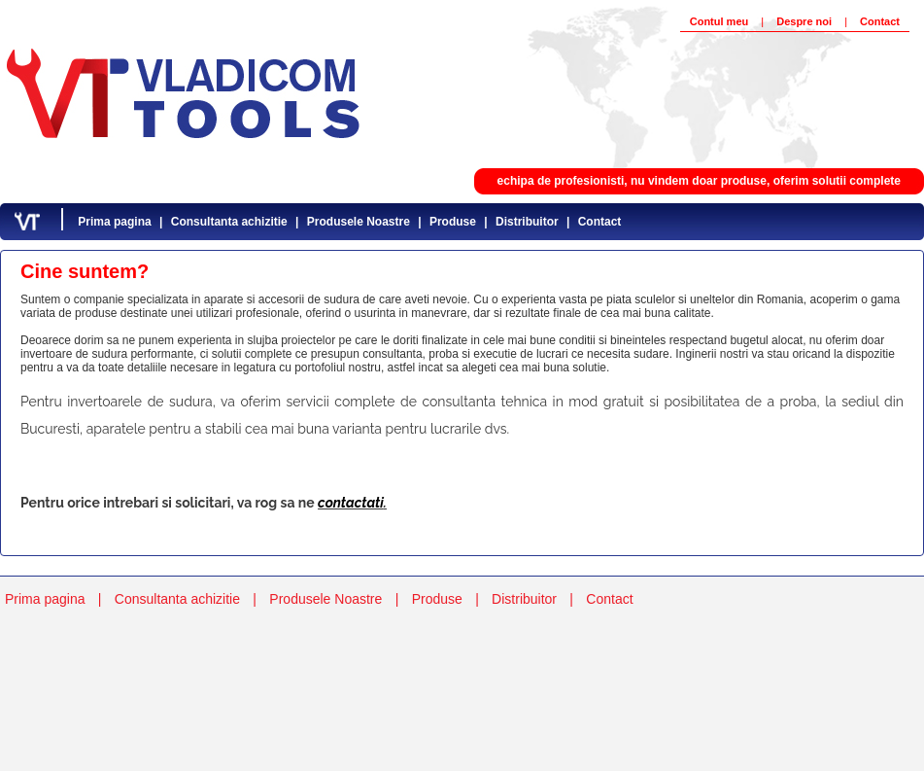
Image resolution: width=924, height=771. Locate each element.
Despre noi (804, 21)
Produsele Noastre (358, 221)
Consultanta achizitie (229, 221)
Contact (880, 21)
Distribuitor (527, 221)
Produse (452, 221)
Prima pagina (114, 221)
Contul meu (719, 21)
